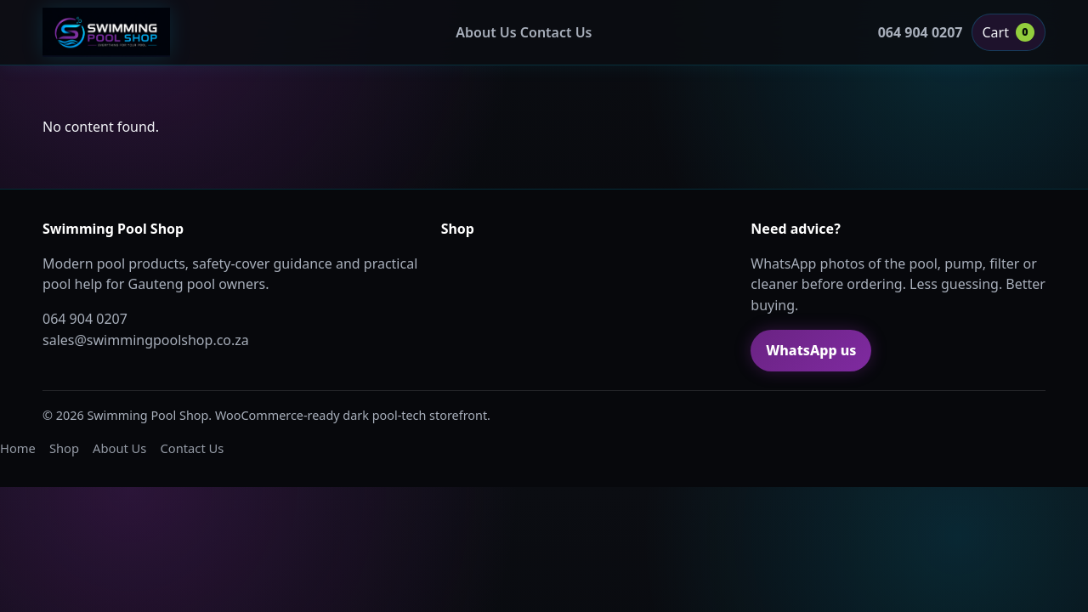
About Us (486, 32)
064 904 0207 (920, 32)
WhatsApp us (811, 350)
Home (18, 447)
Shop (64, 447)
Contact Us (556, 32)
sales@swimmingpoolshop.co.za (145, 340)
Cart (1008, 32)
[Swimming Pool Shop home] (106, 32)
